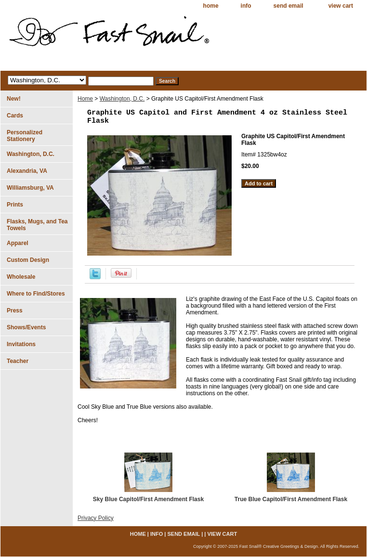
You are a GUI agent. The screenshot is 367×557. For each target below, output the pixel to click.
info (246, 5)
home (211, 5)
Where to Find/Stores (36, 293)
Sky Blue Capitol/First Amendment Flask (148, 499)
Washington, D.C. (122, 98)
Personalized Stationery (24, 135)
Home (85, 98)
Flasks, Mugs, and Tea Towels (37, 225)
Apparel (17, 243)
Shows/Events (26, 327)
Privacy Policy (96, 518)
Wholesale (21, 276)
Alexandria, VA (27, 171)
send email (288, 5)
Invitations (21, 344)
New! (14, 98)
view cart (340, 5)
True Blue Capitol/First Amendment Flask (291, 499)
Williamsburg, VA (30, 187)
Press (15, 310)
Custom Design (28, 260)
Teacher (17, 361)
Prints (15, 204)
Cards (15, 115)
